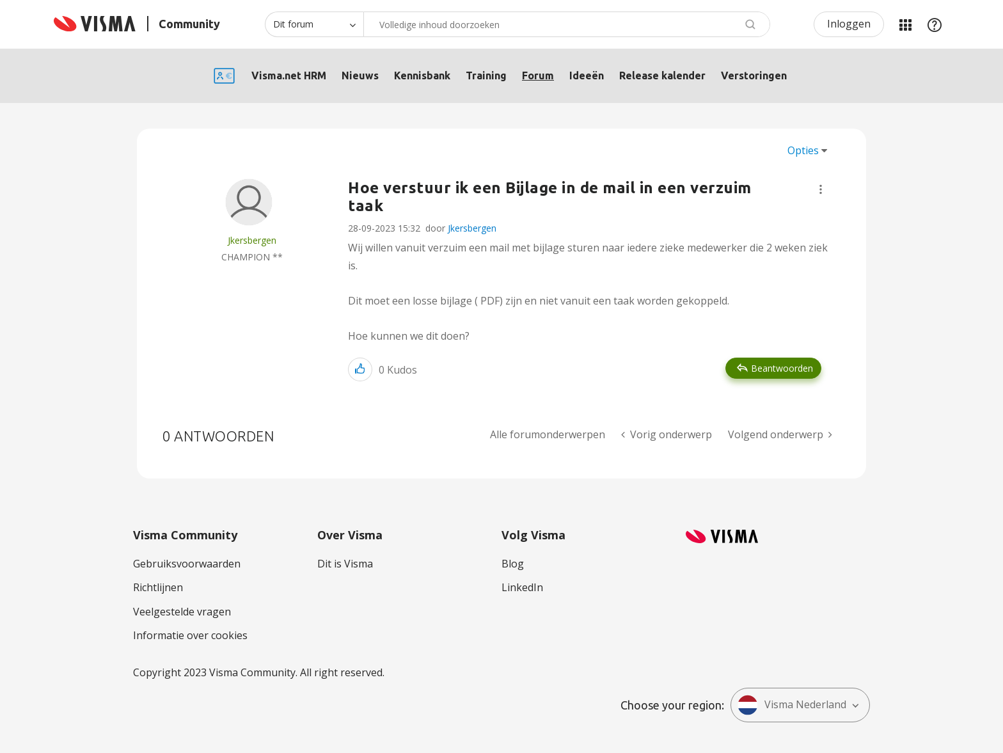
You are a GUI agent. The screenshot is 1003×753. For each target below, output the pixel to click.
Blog (513, 564)
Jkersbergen (472, 228)
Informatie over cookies (190, 635)
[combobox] (566, 24)
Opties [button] (803, 150)
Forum (538, 75)
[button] (820, 189)
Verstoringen (754, 75)
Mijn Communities (905, 24)
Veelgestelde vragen (182, 612)
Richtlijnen (158, 587)
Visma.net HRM (288, 75)
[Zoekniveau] (314, 24)
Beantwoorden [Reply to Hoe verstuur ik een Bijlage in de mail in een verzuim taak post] (782, 368)
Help (934, 24)
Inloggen (849, 24)
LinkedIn (522, 587)
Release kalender (662, 75)
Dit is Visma (345, 564)
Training (486, 75)
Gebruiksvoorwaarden (187, 564)
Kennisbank (422, 75)
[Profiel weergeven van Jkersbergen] (252, 240)
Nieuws (360, 75)
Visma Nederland (792, 705)
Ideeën (586, 75)
